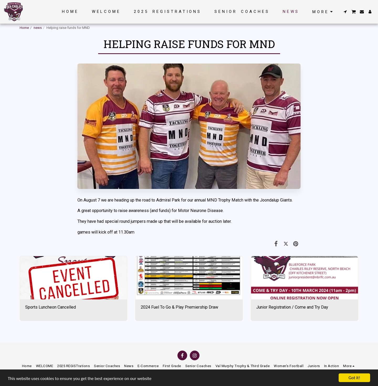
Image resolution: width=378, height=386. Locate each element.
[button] (345, 12)
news (38, 28)
